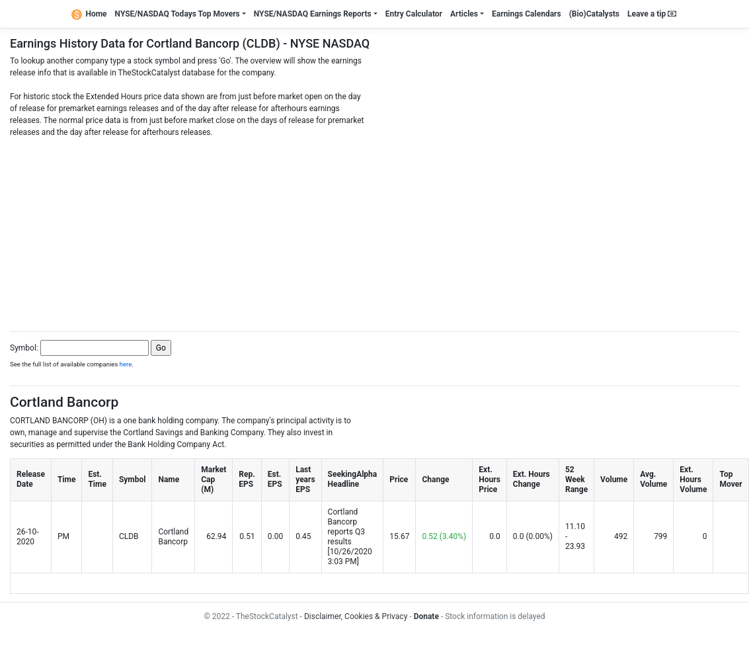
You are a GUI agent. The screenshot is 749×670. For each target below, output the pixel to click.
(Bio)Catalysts (594, 14)
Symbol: (24, 348)
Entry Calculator (413, 14)
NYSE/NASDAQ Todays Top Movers (177, 14)
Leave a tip (651, 14)
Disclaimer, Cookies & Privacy (355, 616)
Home (89, 14)
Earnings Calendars (526, 14)
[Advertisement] (375, 230)
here (126, 364)
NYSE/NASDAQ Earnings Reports (313, 14)
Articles (464, 14)
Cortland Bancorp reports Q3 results (346, 526)
